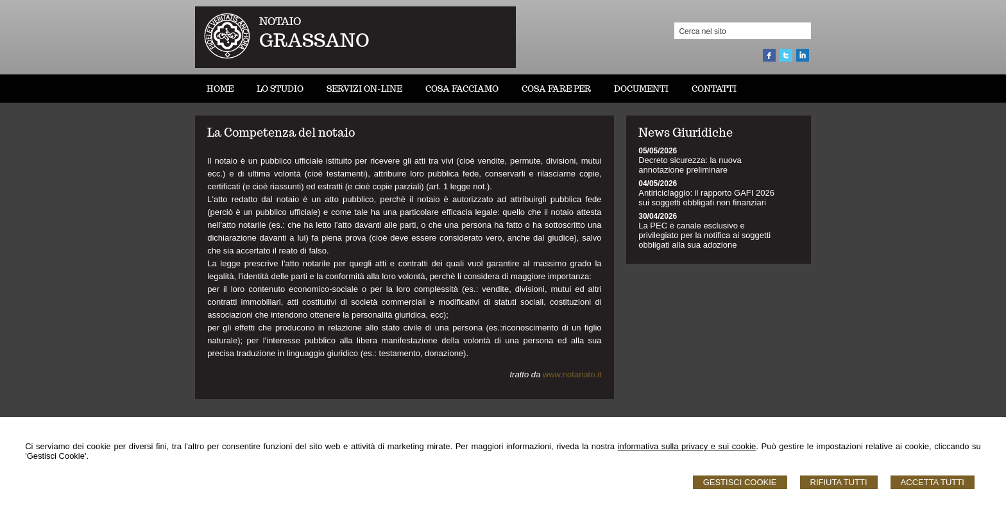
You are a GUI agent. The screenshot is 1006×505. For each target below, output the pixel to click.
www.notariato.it (572, 374)
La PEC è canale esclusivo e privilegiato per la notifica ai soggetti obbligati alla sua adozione (704, 235)
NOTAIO (280, 21)
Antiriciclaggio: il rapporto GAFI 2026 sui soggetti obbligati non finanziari (706, 197)
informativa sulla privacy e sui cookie (687, 446)
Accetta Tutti (932, 482)
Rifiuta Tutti (838, 482)
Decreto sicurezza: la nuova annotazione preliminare (689, 165)
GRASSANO (314, 40)
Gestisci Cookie (740, 482)
